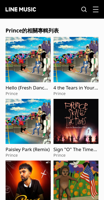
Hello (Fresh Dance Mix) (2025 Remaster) (27, 88)
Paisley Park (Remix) (28, 149)
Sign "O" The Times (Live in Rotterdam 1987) (76, 149)
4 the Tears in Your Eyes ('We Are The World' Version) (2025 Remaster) (76, 88)
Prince (12, 93)
